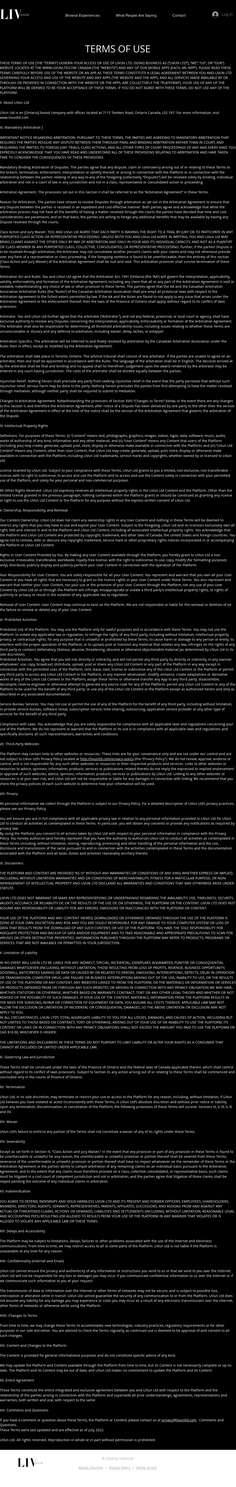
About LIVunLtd (91, 1467)
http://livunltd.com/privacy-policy (107, 759)
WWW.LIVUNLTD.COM (59, 67)
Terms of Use (146, 1467)
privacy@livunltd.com (179, 1420)
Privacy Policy (119, 1467)
